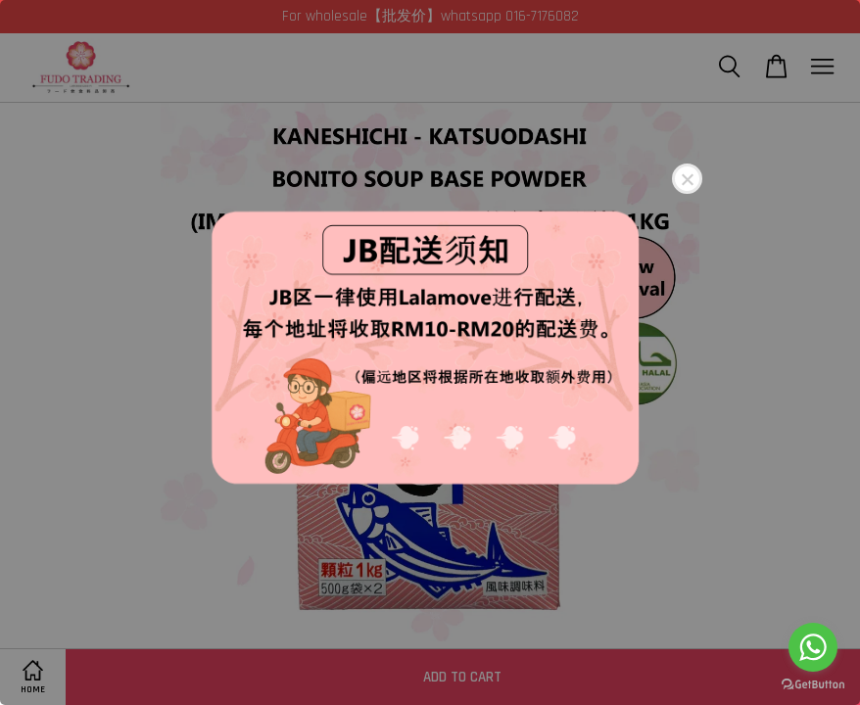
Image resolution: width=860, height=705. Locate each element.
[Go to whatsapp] (812, 647)
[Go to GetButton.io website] (813, 685)
